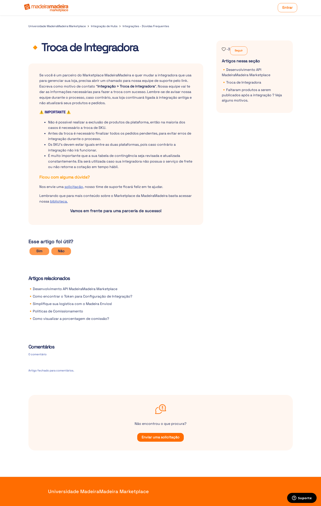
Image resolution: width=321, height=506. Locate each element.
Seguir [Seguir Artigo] (239, 50)
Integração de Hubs (104, 26)
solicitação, (74, 186)
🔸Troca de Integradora (241, 82)
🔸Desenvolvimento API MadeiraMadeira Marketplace (72, 289)
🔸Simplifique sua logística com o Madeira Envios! (70, 303)
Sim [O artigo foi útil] (39, 251)
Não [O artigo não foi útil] (61, 251)
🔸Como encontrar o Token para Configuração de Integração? (80, 296)
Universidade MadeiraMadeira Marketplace (57, 26)
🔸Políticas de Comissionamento (55, 311)
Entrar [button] (287, 7)
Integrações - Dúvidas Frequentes (146, 26)
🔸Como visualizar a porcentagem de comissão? (68, 318)
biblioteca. (59, 201)
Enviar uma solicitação (160, 437)
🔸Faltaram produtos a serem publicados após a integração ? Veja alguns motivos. (252, 95)
